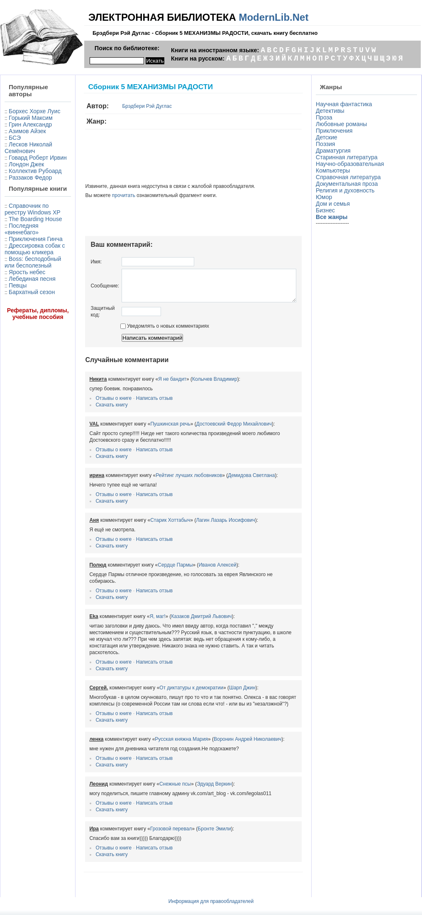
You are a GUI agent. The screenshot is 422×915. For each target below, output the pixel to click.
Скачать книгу (93, 411)
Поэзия (327, 144)
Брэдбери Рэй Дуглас (128, 106)
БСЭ (15, 151)
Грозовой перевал (152, 822)
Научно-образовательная (351, 164)
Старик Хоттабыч (151, 526)
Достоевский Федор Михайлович (215, 430)
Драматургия (334, 150)
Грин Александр (30, 137)
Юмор (325, 197)
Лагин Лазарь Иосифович (206, 526)
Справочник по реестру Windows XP (28, 253)
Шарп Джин (223, 681)
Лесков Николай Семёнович (20, 164)
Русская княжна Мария (162, 732)
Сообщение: (86, 289)
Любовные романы (342, 124)
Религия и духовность (346, 190)
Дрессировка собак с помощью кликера (28, 312)
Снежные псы (156, 777)
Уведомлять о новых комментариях (145, 332)
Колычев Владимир (195, 385)
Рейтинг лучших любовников (170, 481)
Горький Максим (17, 127)
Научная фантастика (345, 104)
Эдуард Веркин (195, 777)
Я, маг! (138, 616)
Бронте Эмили (195, 822)
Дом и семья (334, 203)
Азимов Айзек (27, 144)
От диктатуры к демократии (173, 681)
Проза (325, 117)
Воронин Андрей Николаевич (228, 732)
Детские (328, 137)
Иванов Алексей (198, 571)
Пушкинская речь (151, 430)
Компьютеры (334, 170)
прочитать (104, 195)
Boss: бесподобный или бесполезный (28, 332)
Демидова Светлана (232, 481)
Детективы (331, 110)
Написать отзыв (135, 404)
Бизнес (327, 210)
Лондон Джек (26, 190)
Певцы (18, 365)
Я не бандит (153, 385)
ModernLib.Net (273, 17)
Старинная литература (348, 157)
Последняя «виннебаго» (22, 282)
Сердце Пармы (156, 571)
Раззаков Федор (30, 210)
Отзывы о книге (95, 404)
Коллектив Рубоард (21, 200)
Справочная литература (350, 177)
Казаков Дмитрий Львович (182, 616)
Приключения (335, 130)
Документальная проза (348, 183)
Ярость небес (27, 345)
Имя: (77, 262)
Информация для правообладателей (211, 894)
